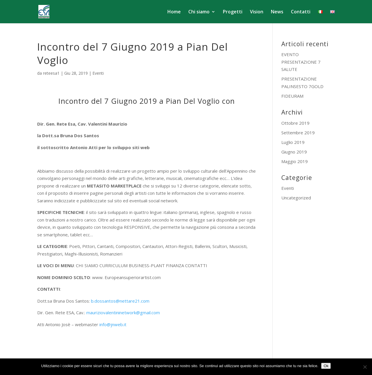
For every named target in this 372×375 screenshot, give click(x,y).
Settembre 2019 (298, 132)
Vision (256, 12)
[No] (365, 367)
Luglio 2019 (293, 142)
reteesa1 (51, 73)
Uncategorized (296, 198)
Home (174, 12)
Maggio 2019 (294, 161)
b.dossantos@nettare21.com (120, 301)
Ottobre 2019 (295, 123)
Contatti (300, 12)
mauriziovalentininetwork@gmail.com (123, 312)
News (277, 12)
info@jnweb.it (112, 324)
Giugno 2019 (294, 152)
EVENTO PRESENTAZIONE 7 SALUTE (301, 61)
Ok (325, 366)
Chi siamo (199, 12)
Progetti (232, 12)
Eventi (98, 73)
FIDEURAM (292, 96)
